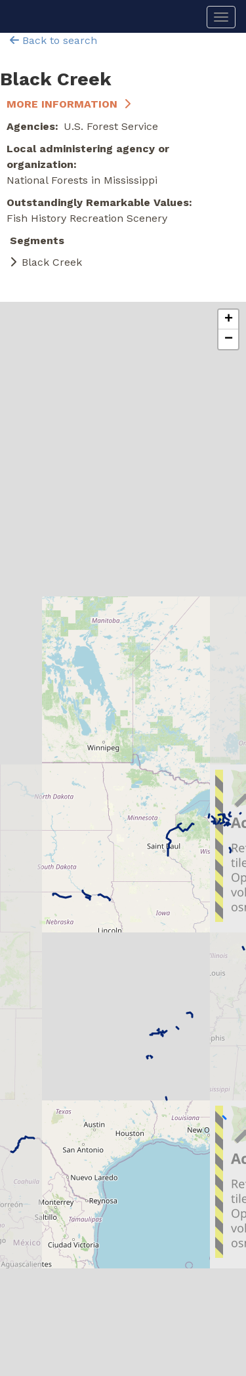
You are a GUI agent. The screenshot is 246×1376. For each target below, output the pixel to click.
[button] (228, 319)
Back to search (53, 40)
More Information (62, 104)
